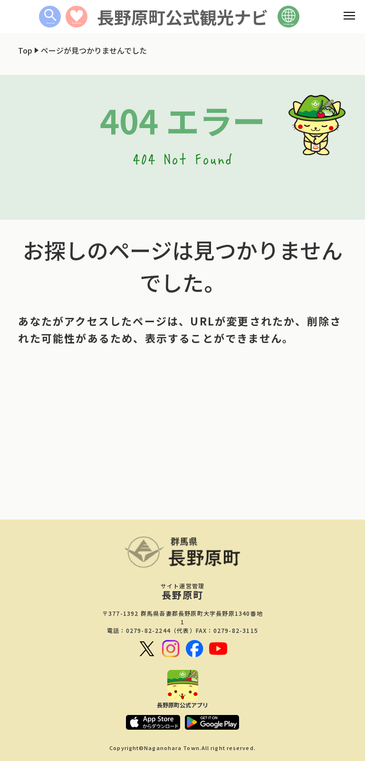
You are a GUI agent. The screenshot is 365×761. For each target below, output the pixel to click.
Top (25, 50)
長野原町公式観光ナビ (182, 16)
